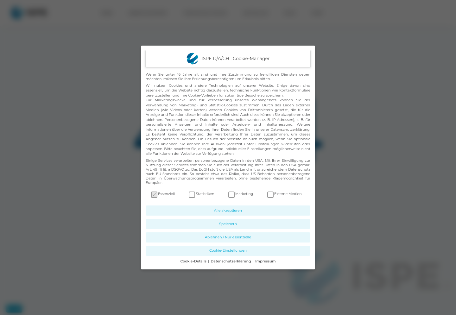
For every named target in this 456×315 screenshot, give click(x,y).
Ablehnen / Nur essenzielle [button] (228, 237)
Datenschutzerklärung (290, 129)
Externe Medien (284, 194)
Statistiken (201, 194)
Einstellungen (268, 144)
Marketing (240, 194)
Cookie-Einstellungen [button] (228, 250)
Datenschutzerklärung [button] (231, 261)
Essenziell (163, 194)
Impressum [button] (265, 261)
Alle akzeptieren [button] (228, 210)
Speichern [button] (228, 224)
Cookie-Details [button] (193, 261)
